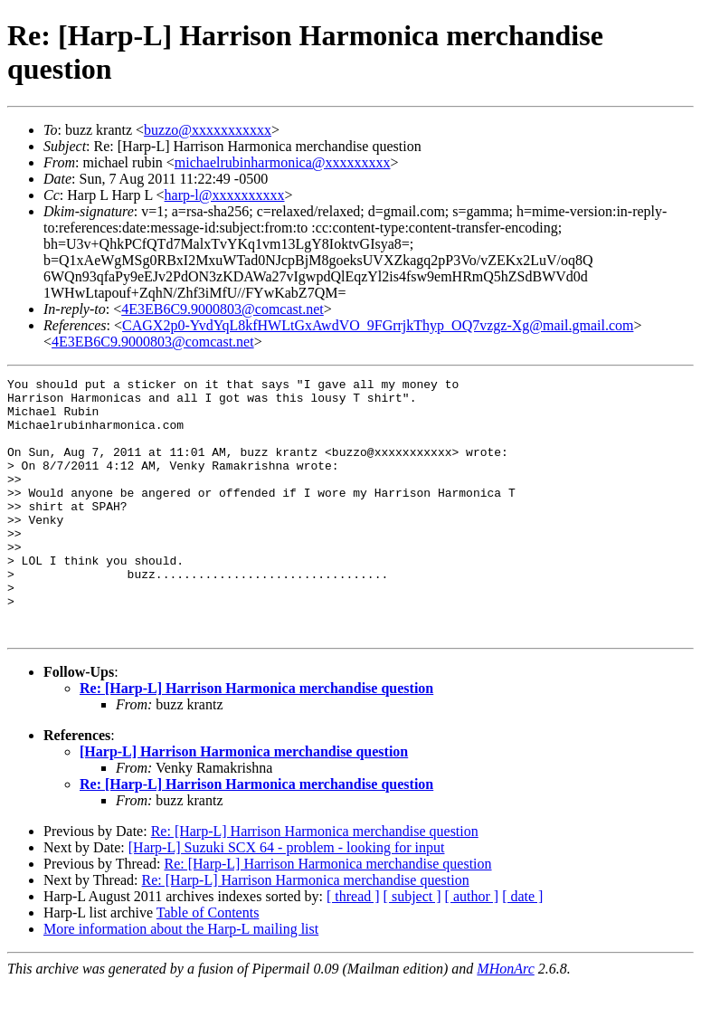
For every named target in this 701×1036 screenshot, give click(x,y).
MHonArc (505, 1020)
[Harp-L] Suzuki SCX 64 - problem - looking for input (286, 899)
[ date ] (522, 947)
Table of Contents (208, 964)
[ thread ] (353, 947)
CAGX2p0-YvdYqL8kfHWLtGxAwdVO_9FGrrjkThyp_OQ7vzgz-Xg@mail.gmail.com (377, 325)
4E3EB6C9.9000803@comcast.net (222, 309)
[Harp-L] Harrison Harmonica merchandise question (244, 803)
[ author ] (472, 947)
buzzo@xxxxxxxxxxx (207, 130)
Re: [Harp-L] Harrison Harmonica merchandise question (256, 739)
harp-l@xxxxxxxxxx (225, 195)
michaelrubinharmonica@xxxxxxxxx (283, 162)
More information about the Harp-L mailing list (180, 980)
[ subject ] (412, 947)
